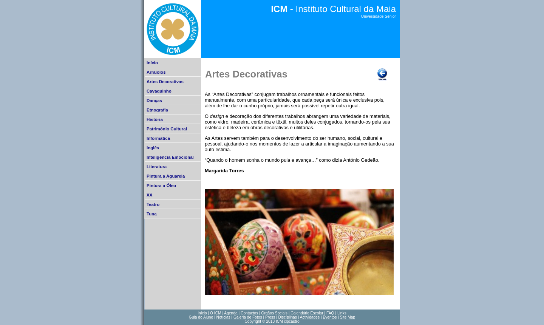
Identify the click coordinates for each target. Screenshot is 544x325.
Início (152, 62)
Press (270, 317)
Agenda (230, 313)
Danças (154, 100)
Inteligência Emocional (170, 157)
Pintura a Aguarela (166, 176)
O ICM (215, 313)
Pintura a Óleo (161, 185)
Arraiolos (156, 72)
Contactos (249, 313)
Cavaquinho (159, 91)
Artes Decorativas (165, 81)
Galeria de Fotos (247, 317)
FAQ (330, 313)
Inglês (153, 147)
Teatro (153, 204)
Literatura (157, 166)
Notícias (223, 317)
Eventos (330, 317)
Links (341, 313)
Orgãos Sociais (274, 313)
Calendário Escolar (307, 313)
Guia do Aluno (201, 317)
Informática (158, 138)
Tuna (152, 214)
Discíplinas (287, 317)
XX (149, 195)
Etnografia (157, 110)
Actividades (310, 317)
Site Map (347, 317)
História (155, 119)
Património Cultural (167, 129)
